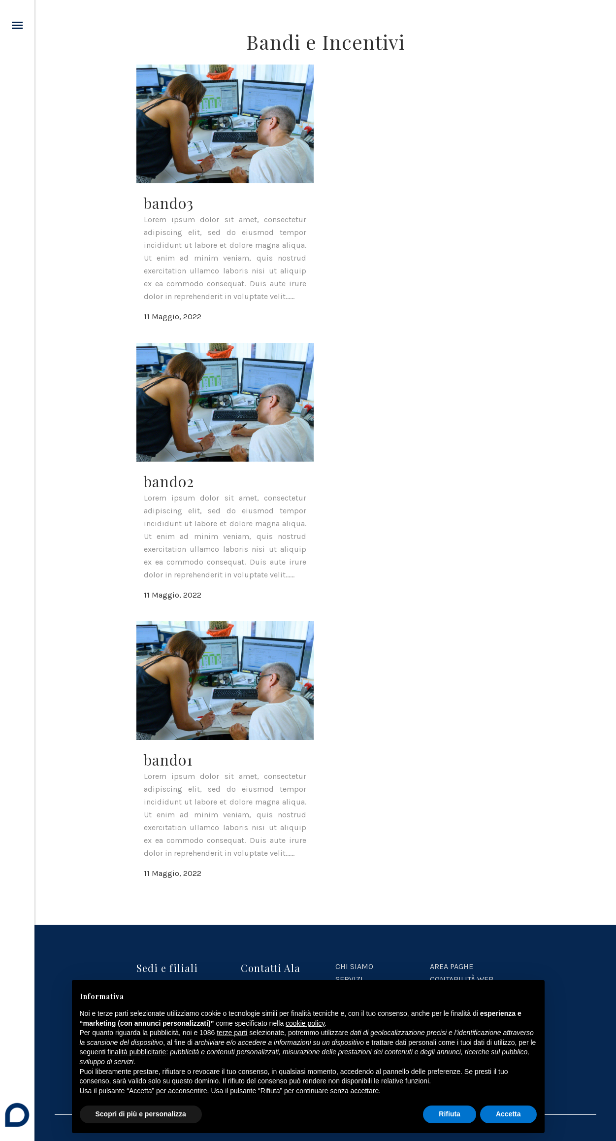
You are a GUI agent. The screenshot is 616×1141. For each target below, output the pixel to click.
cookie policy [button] (305, 1023)
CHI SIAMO (354, 966)
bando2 (169, 481)
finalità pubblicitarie (136, 1052)
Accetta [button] (508, 1114)
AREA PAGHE (451, 966)
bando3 (169, 203)
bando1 (168, 760)
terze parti (232, 1033)
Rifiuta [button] (449, 1114)
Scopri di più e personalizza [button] (141, 1114)
